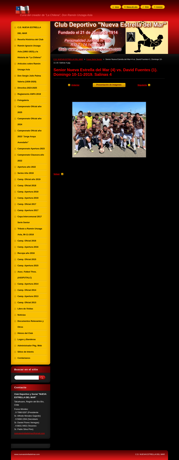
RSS (147, 7)
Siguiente (142, 85)
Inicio (117, 7)
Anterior (75, 85)
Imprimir (159, 7)
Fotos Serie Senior (94, 59)
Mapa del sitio (131, 7)
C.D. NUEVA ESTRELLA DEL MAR (68, 59)
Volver (57, 174)
